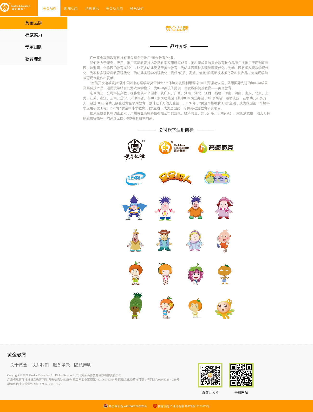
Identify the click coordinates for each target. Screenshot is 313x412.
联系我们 (40, 364)
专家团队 (33, 46)
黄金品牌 (49, 8)
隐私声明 (82, 364)
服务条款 (61, 364)
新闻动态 (71, 8)
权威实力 (33, 34)
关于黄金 (18, 364)
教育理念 (33, 58)
